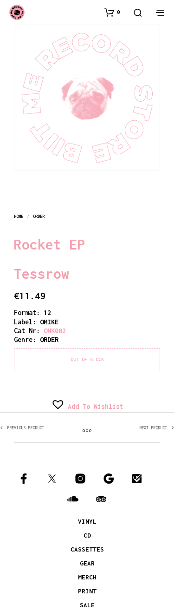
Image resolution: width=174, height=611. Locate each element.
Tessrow (41, 274)
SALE (87, 605)
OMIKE (49, 322)
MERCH (87, 577)
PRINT (87, 591)
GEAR (87, 563)
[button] (112, 12)
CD (87, 535)
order (39, 216)
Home (18, 216)
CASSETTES (87, 549)
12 (47, 312)
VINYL (87, 521)
